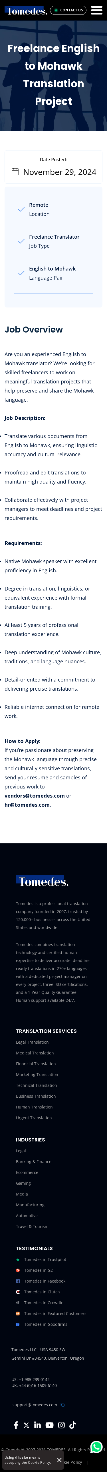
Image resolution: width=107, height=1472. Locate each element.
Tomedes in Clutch (38, 1292)
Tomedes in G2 (34, 1270)
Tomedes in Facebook (40, 1281)
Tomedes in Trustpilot (41, 1259)
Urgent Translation (34, 1117)
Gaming (23, 1183)
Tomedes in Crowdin (40, 1302)
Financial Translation (36, 1063)
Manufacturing (30, 1204)
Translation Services (46, 1031)
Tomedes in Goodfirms (41, 1324)
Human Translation (34, 1107)
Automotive (27, 1215)
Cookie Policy (39, 1462)
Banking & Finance (33, 1161)
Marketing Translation (37, 1074)
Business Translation (36, 1096)
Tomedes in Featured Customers (51, 1313)
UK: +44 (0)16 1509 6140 (34, 1385)
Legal (21, 1150)
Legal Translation (32, 1042)
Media (22, 1194)
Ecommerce (27, 1172)
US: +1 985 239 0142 (30, 1379)
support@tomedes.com (35, 1404)
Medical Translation (35, 1053)
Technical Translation (36, 1085)
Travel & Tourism (32, 1226)
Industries (30, 1139)
